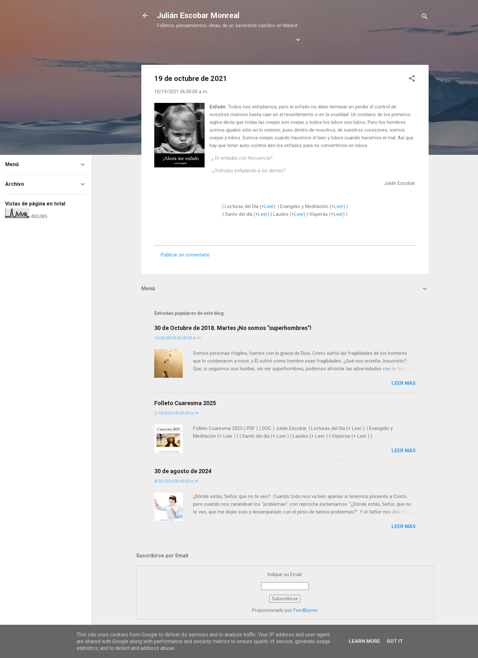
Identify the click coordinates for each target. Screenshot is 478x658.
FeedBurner (305, 610)
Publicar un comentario (185, 255)
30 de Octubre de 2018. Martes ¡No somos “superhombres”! (232, 327)
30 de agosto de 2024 (182, 471)
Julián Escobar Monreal (198, 15)
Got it (395, 641)
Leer (269, 206)
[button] (412, 80)
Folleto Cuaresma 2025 (185, 403)
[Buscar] (425, 17)
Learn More (364, 641)
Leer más (404, 383)
